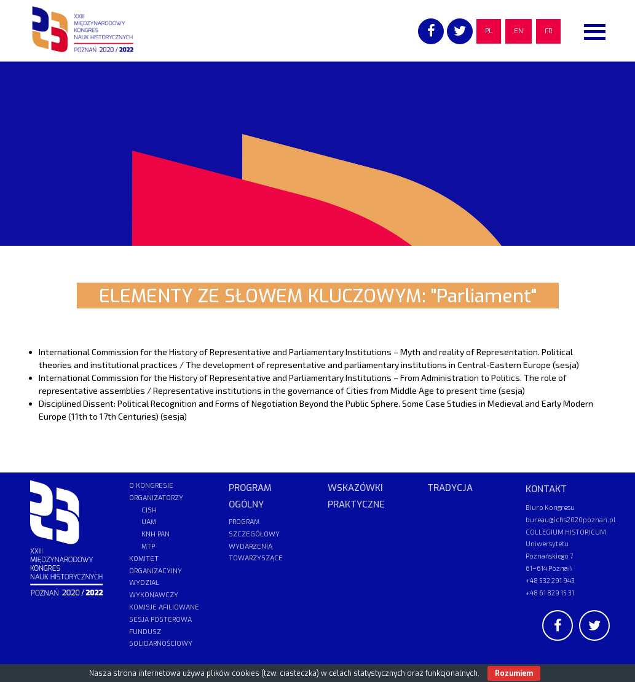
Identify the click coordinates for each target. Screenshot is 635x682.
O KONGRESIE (151, 485)
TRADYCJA (450, 488)
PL (488, 31)
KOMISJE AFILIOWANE (164, 607)
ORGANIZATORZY (156, 498)
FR (548, 31)
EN (518, 31)
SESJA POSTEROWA (160, 619)
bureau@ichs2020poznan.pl (570, 519)
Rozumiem (514, 673)
